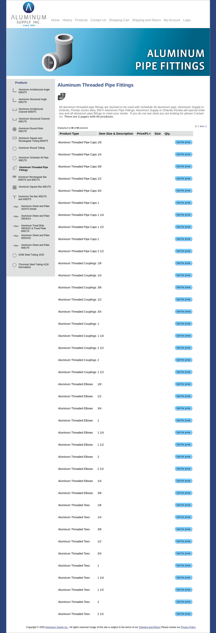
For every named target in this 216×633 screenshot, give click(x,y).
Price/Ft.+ (144, 133)
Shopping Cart (119, 20)
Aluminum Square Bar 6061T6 (31, 188)
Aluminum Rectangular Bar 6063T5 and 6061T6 (29, 179)
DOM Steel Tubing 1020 (27, 256)
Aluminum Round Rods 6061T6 (27, 130)
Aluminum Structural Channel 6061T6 (30, 120)
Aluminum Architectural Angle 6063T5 (30, 91)
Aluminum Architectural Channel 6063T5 (27, 111)
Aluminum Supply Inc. (56, 627)
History (67, 20)
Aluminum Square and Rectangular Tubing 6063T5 (29, 140)
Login (187, 20)
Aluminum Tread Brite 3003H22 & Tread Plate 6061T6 (28, 227)
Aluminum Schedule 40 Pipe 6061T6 (30, 159)
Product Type (69, 133)
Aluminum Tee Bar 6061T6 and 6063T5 (29, 198)
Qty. (167, 133)
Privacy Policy (188, 627)
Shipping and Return (146, 20)
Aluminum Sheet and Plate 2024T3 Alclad (30, 208)
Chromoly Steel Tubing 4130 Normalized (30, 266)
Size (158, 133)
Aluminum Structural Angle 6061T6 (29, 101)
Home (55, 20)
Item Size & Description (116, 133)
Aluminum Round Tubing (28, 150)
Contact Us (98, 20)
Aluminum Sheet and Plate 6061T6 (30, 247)
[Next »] (203, 126)
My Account (172, 20)
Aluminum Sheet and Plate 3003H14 (30, 218)
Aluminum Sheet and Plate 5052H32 (30, 237)
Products (81, 20)
